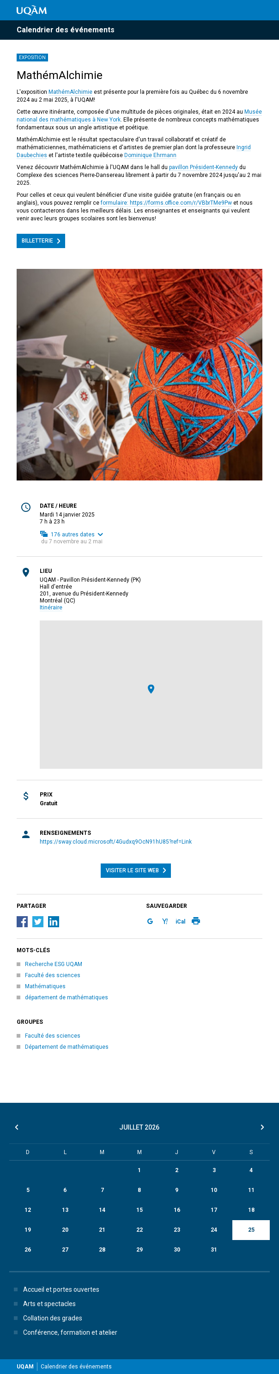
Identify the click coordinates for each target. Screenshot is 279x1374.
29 (139, 1249)
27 (65, 1249)
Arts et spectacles (43, 1303)
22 (139, 1230)
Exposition (32, 57)
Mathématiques (45, 986)
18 (251, 1210)
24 (214, 1230)
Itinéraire (51, 607)
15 (139, 1210)
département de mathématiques (66, 997)
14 (102, 1210)
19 (27, 1230)
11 (251, 1190)
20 (65, 1230)
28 (102, 1249)
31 (214, 1249)
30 (177, 1249)
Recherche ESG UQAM (53, 964)
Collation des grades (46, 1318)
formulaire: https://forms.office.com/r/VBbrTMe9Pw (166, 203)
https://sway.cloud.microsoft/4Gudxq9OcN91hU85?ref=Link (116, 842)
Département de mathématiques (67, 1047)
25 (251, 1230)
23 (177, 1230)
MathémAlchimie (70, 92)
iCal (180, 921)
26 (27, 1249)
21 (102, 1230)
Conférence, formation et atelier (63, 1332)
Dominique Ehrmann (150, 155)
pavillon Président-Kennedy (203, 167)
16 (177, 1210)
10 (214, 1190)
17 (214, 1210)
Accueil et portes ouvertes (54, 1289)
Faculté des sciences (52, 975)
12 (27, 1210)
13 (65, 1210)
